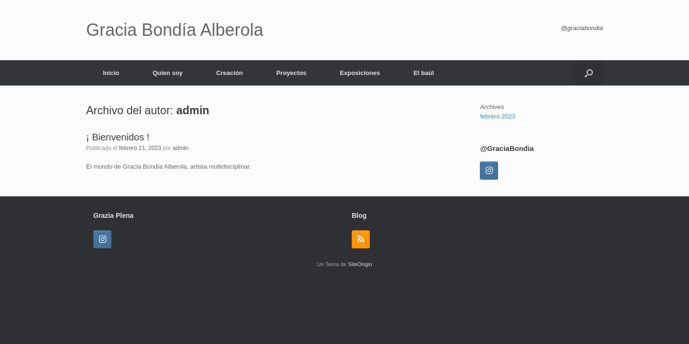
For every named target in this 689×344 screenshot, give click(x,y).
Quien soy (168, 72)
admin (193, 110)
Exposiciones (360, 72)
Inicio (111, 72)
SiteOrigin (360, 264)
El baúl (423, 72)
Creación (229, 72)
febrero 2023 (497, 116)
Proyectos (291, 72)
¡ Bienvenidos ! (117, 137)
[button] (589, 73)
